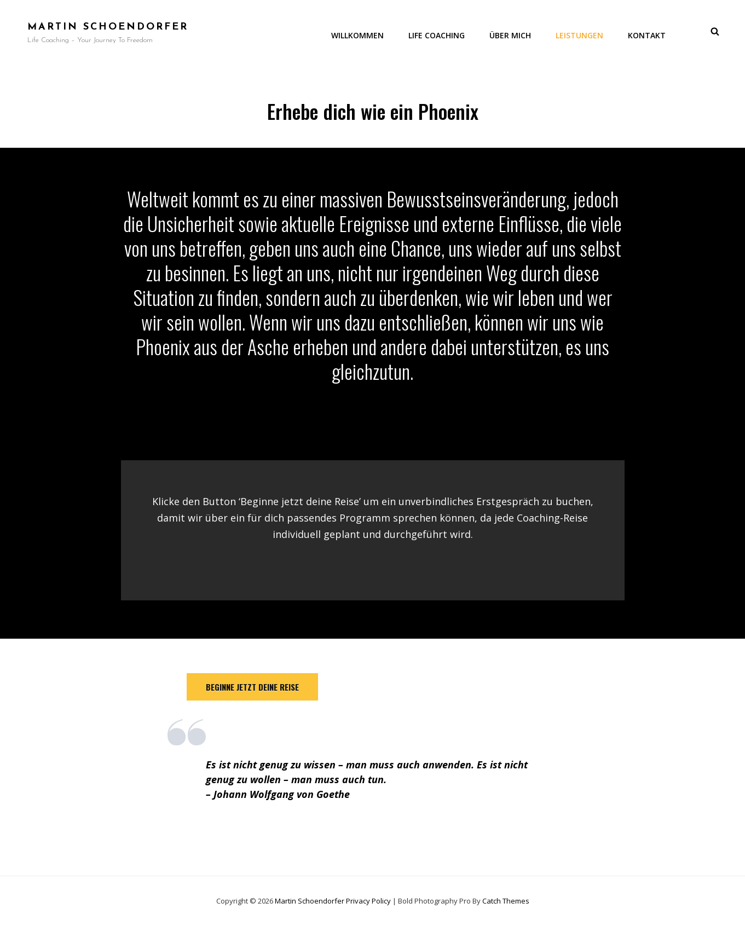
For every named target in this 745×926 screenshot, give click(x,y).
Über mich (510, 35)
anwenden (447, 764)
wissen (320, 764)
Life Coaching (436, 35)
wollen (265, 779)
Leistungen (579, 35)
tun (376, 779)
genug (273, 764)
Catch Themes (505, 901)
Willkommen (357, 35)
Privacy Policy (368, 901)
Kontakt (647, 35)
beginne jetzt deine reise (252, 687)
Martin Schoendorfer (107, 27)
